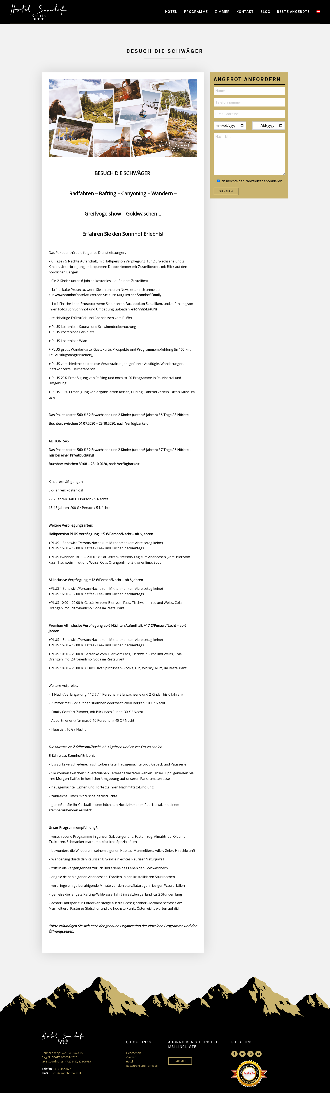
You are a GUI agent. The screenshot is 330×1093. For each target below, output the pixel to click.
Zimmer (222, 12)
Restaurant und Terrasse (142, 1066)
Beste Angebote (293, 12)
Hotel (171, 12)
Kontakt (245, 12)
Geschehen (133, 1053)
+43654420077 (56, 1069)
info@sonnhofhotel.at (61, 1073)
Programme (196, 12)
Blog (265, 12)
